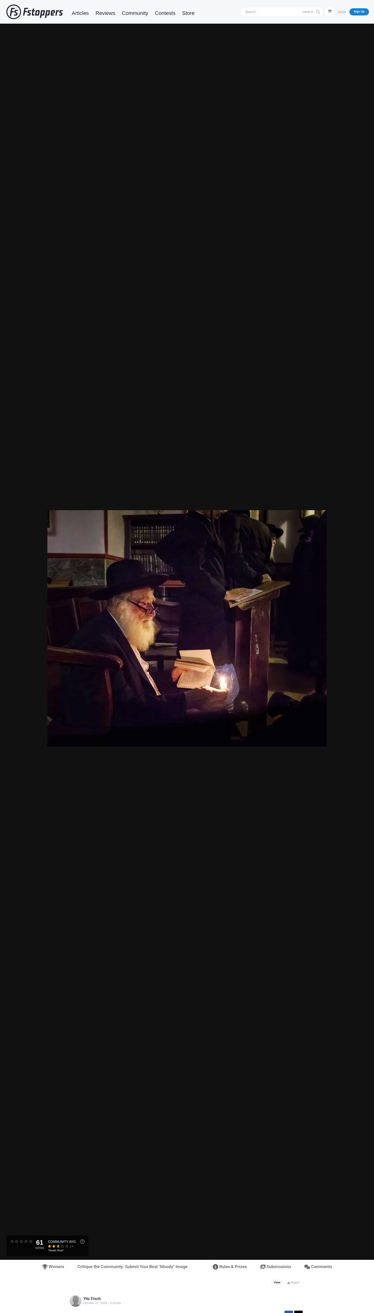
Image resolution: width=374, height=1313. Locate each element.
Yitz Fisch (92, 1299)
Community (135, 13)
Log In (342, 11)
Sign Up (359, 11)
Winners (53, 1267)
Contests (165, 13)
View (277, 1282)
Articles (80, 13)
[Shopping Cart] (329, 11)
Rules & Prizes (230, 1267)
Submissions (275, 1267)
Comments (318, 1267)
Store (188, 13)
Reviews (105, 13)
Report (293, 1282)
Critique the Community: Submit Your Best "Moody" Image (132, 1267)
